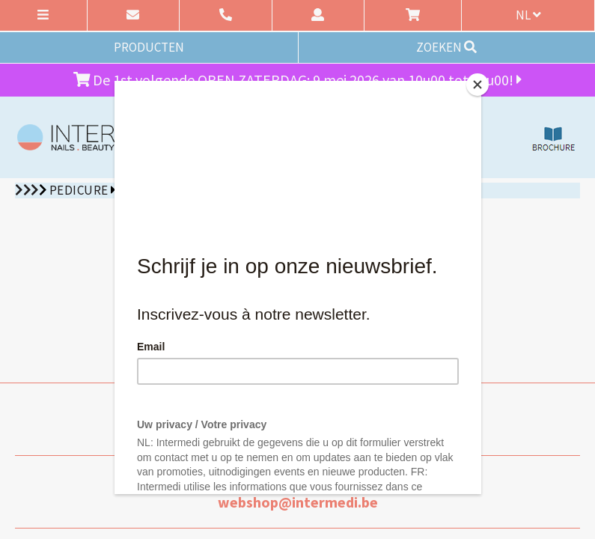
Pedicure (79, 190)
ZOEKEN (446, 47)
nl (528, 15)
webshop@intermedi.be (298, 502)
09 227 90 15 (297, 429)
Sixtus (140, 190)
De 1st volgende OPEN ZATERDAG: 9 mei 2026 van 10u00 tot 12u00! (297, 79)
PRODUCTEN (149, 47)
